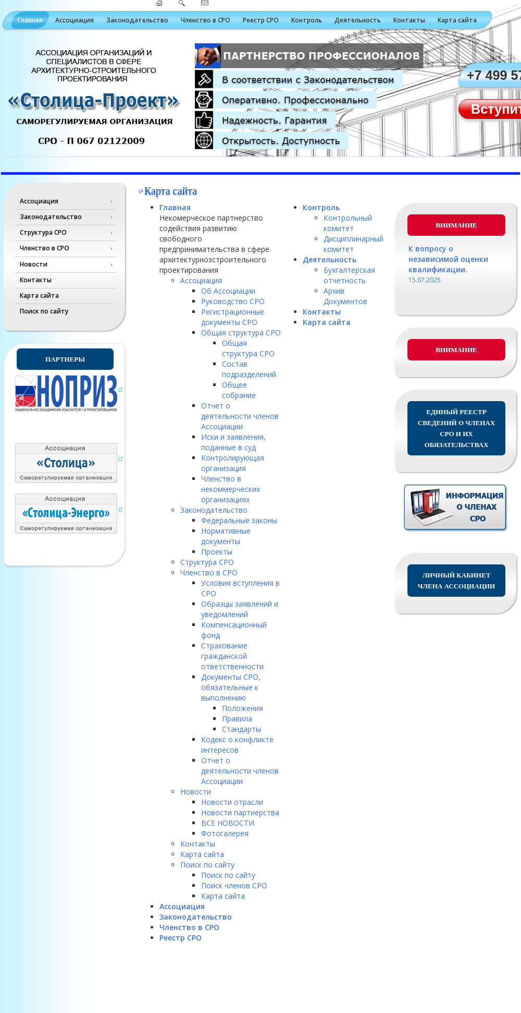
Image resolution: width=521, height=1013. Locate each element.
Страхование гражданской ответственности (232, 656)
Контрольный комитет (348, 223)
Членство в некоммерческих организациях (230, 489)
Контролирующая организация (232, 463)
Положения (242, 708)
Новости (33, 264)
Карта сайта (457, 20)
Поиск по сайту (44, 311)
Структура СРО (43, 232)
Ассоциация (74, 20)
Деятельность (357, 20)
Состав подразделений (249, 369)
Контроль (306, 20)
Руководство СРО (233, 301)
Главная (30, 20)
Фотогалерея (225, 833)
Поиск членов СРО (234, 885)
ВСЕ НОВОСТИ (227, 823)
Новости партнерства (240, 812)
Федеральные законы (239, 520)
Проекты (216, 552)
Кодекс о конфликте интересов (237, 744)
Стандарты (241, 729)
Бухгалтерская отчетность (349, 275)
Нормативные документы (226, 536)
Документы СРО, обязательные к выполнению (230, 687)
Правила (237, 718)
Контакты (409, 20)
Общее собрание (239, 390)
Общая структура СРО (241, 332)
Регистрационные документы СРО (232, 317)
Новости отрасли (232, 802)
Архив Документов (345, 296)
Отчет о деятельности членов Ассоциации (240, 416)
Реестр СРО (261, 20)
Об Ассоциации (228, 291)
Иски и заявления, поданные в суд (233, 442)
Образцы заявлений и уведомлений (239, 609)
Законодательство (137, 20)
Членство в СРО (205, 20)
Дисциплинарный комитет (353, 244)
